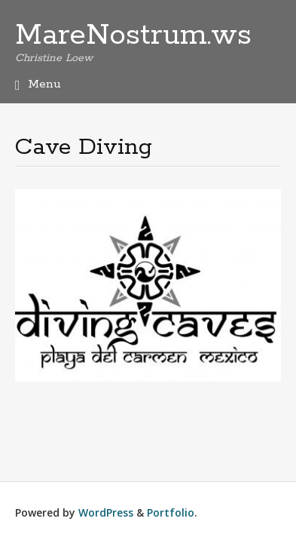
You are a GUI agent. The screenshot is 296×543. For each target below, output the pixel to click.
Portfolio (170, 512)
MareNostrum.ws (133, 35)
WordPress (105, 512)
